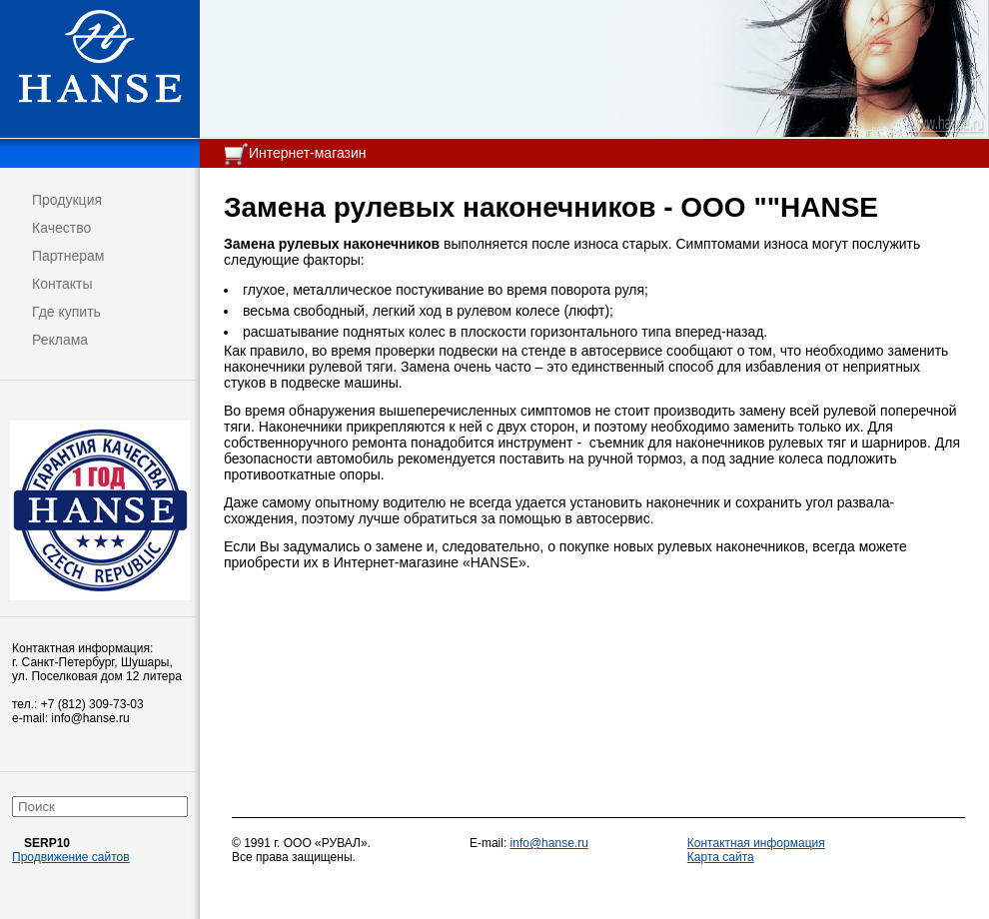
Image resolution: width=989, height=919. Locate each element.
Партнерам (68, 256)
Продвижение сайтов (71, 857)
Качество (61, 228)
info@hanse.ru (549, 843)
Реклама (60, 340)
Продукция (67, 200)
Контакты (62, 284)
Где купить (66, 312)
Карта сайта (720, 857)
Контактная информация (756, 843)
